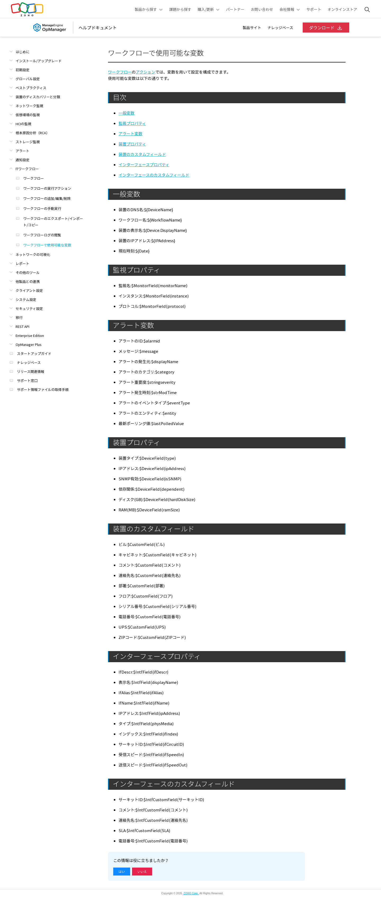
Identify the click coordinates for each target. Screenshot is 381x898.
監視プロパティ (132, 123)
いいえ (142, 871)
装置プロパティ (132, 144)
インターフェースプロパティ (144, 165)
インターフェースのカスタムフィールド (154, 175)
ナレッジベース (280, 27)
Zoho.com (27, 9)
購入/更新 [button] (206, 9)
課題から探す (180, 9)
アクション (145, 72)
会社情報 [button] (286, 9)
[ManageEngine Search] (367, 9)
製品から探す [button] (146, 9)
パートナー (235, 9)
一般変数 (126, 113)
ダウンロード (326, 27)
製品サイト (252, 27)
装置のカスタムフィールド (142, 154)
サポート (313, 9)
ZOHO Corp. (191, 893)
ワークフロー (120, 72)
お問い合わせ (262, 9)
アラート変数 (130, 134)
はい (122, 871)
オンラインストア (342, 9)
